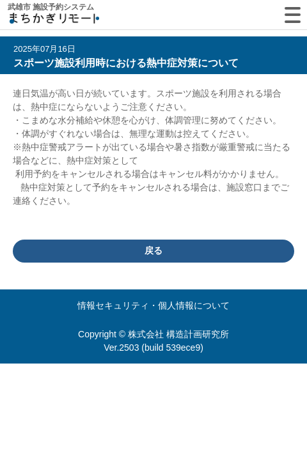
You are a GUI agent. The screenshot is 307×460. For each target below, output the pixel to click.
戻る (153, 250)
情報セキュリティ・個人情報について (153, 305)
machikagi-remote (54, 21)
